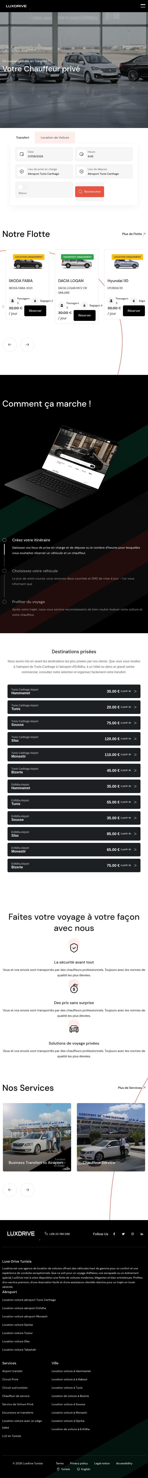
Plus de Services (132, 1089)
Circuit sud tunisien (15, 1389)
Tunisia (65, 1469)
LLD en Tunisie (11, 1437)
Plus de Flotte (132, 234)
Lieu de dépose (97, 170)
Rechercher (89, 193)
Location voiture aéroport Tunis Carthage (29, 1301)
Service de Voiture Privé (17, 1406)
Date (31, 153)
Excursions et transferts (17, 1414)
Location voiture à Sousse (68, 1406)
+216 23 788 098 (59, 1235)
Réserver (35, 312)
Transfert (22, 139)
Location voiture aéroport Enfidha (24, 1309)
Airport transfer (12, 1372)
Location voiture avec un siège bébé (22, 1426)
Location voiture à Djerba (68, 1422)
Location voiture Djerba (17, 1326)
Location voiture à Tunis (67, 1389)
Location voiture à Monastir (69, 1414)
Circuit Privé (10, 1381)
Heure (91, 153)
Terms (60, 1463)
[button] (6, 51)
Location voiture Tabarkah (19, 1351)
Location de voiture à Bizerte (70, 1397)
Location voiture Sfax (16, 1343)
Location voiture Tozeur (17, 1334)
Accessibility (124, 1463)
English (85, 1469)
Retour (23, 194)
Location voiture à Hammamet (71, 1372)
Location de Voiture (55, 139)
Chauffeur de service (15, 1397)
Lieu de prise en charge (42, 170)
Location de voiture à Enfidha (71, 1430)
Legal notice (102, 1463)
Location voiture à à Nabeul (69, 1381)
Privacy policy (79, 1463)
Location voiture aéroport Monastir (25, 1318)
